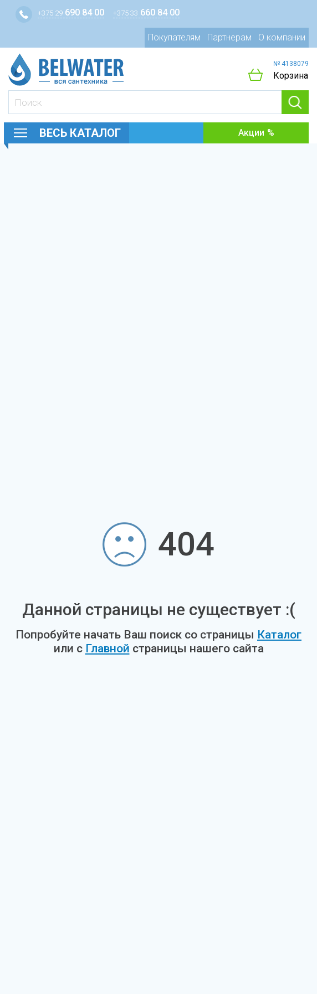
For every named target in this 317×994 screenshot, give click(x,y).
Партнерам (229, 37)
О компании (281, 37)
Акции (251, 132)
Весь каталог (80, 133)
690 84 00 (71, 12)
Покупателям (174, 37)
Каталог (279, 634)
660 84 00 (146, 12)
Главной (107, 648)
